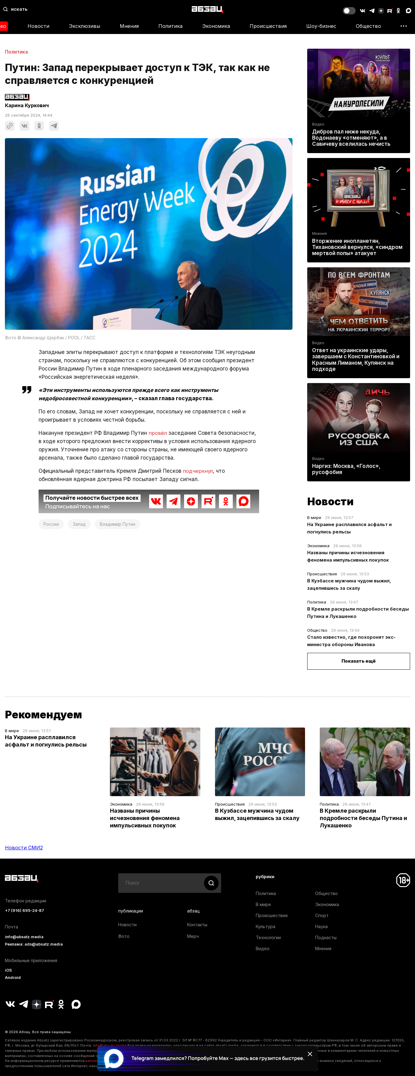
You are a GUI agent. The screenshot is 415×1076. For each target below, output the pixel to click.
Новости (38, 26)
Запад (79, 524)
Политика (170, 26)
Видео (318, 124)
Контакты (197, 924)
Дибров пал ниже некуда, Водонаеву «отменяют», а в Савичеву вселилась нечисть (351, 138)
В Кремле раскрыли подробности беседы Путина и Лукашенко (363, 818)
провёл (158, 433)
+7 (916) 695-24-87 (24, 910)
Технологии (268, 937)
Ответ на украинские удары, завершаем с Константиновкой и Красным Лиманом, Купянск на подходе (355, 359)
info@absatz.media (24, 937)
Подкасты (326, 937)
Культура (265, 926)
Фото (124, 936)
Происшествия (268, 26)
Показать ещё (358, 661)
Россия (51, 524)
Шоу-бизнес (321, 26)
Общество (368, 26)
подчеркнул (198, 471)
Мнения (129, 26)
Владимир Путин (117, 524)
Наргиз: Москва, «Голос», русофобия (346, 469)
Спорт (322, 915)
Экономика (216, 26)
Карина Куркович (27, 105)
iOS (8, 970)
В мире (314, 517)
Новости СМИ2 (24, 848)
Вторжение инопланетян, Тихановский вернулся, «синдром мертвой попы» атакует (357, 247)
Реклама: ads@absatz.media (34, 944)
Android (13, 977)
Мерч (193, 936)
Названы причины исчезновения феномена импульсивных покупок (145, 818)
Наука (321, 926)
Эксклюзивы (84, 26)
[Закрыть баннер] (310, 1054)
